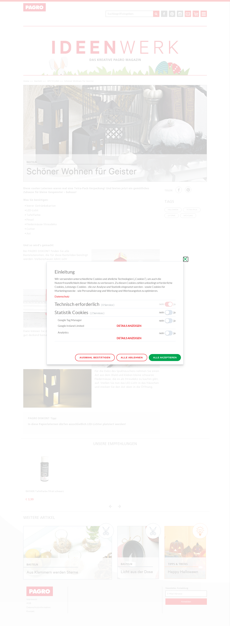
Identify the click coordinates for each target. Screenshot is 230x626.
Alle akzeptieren (165, 357)
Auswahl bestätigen (94, 357)
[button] (146, 326)
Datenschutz (62, 296)
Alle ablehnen (132, 357)
